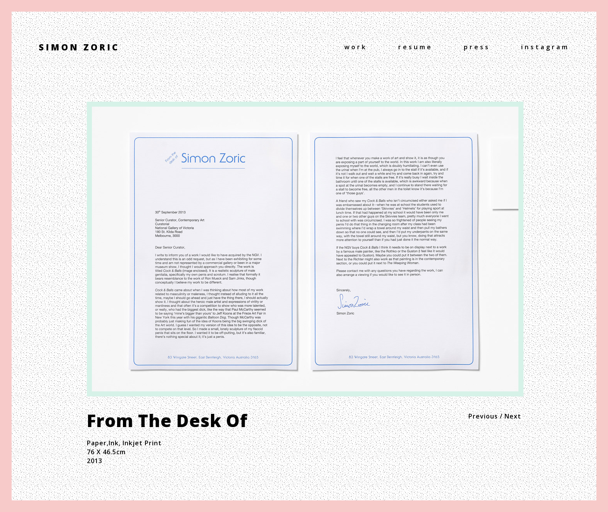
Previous (483, 416)
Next (512, 416)
